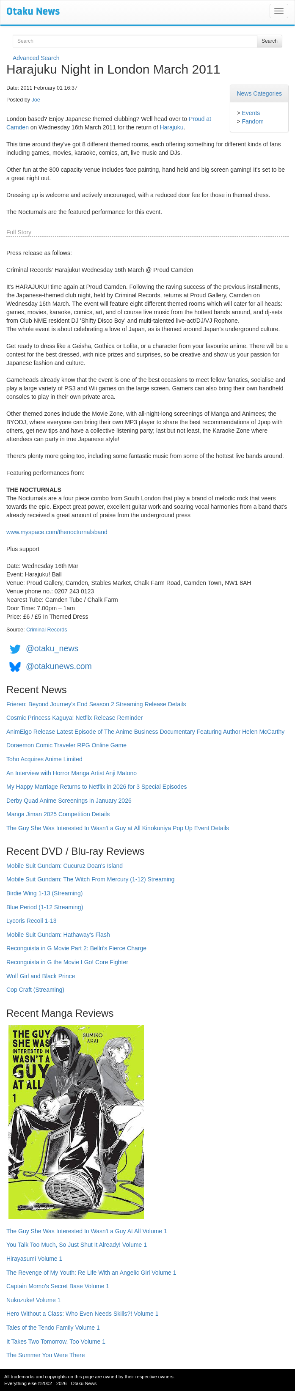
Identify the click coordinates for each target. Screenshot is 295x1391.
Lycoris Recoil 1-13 (31, 920)
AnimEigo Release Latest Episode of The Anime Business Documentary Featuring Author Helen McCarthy (145, 731)
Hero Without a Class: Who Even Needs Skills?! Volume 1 (82, 1313)
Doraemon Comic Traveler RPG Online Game (66, 745)
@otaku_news (52, 648)
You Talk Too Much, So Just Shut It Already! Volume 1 (76, 1244)
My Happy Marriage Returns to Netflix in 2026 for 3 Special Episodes (96, 786)
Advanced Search (36, 58)
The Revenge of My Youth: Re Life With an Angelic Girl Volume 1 (91, 1272)
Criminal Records (46, 630)
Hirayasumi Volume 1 (34, 1258)
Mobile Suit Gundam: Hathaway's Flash (58, 934)
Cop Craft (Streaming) (35, 989)
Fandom (252, 121)
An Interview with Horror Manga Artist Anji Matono (71, 773)
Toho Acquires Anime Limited (44, 759)
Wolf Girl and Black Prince (40, 976)
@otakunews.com (59, 666)
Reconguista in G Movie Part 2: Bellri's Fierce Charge (76, 948)
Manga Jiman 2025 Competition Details (58, 814)
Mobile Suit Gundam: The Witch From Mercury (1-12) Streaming (90, 879)
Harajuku (171, 127)
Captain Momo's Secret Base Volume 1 (57, 1286)
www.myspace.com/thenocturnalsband (57, 532)
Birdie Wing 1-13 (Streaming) (44, 893)
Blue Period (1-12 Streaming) (44, 907)
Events (251, 113)
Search (270, 41)
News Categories (259, 93)
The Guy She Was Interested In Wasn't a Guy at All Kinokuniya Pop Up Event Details (117, 828)
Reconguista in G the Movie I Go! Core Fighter (67, 962)
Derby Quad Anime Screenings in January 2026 (69, 800)
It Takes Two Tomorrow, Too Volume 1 (55, 1341)
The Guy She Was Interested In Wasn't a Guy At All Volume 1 (86, 1231)
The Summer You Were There (45, 1355)
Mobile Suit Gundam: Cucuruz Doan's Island (64, 865)
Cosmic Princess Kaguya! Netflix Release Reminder (74, 717)
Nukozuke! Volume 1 (33, 1300)
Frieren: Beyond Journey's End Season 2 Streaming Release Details (96, 704)
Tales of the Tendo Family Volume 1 (53, 1327)
